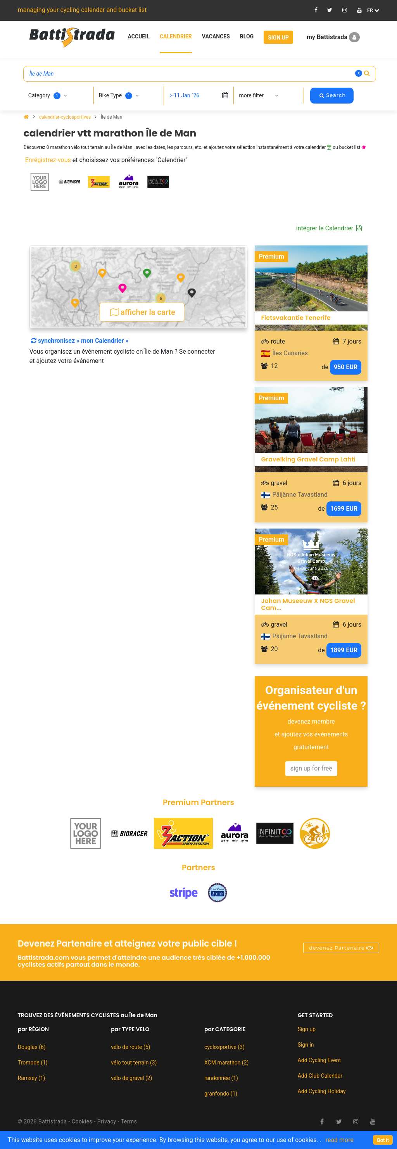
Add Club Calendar (320, 1076)
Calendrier (176, 36)
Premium (271, 256)
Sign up (307, 1029)
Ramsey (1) (31, 1078)
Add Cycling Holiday (322, 1091)
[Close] (383, 1140)
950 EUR (345, 367)
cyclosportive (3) (224, 1047)
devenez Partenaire (341, 948)
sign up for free (311, 768)
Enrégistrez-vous (48, 160)
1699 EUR (344, 508)
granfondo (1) (220, 1093)
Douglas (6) (32, 1047)
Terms (129, 1121)
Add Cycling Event (319, 1060)
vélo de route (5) (130, 1047)
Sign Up (278, 38)
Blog (247, 36)
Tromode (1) (33, 1062)
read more (340, 1140)
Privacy (106, 1121)
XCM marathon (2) (226, 1062)
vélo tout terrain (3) (134, 1062)
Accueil (139, 36)
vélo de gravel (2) (131, 1078)
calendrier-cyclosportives (65, 117)
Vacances (216, 36)
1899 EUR (344, 650)
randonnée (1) (221, 1078)
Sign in (306, 1045)
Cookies (82, 1121)
